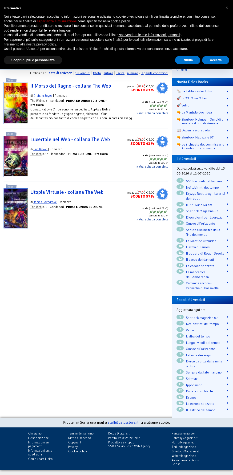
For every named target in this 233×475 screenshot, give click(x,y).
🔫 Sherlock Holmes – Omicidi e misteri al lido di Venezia (200, 121)
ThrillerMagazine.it (184, 447)
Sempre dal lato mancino (204, 372)
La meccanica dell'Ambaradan (197, 274)
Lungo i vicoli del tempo (203, 343)
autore (108, 73)
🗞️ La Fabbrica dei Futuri (195, 91)
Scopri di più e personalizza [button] (33, 60)
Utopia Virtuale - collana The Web (67, 192)
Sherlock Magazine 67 (202, 211)
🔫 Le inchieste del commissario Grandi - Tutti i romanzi (200, 146)
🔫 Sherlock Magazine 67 (195, 137)
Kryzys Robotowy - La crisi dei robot (205, 196)
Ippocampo (194, 385)
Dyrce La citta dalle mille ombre (204, 363)
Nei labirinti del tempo (202, 187)
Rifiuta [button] (188, 60)
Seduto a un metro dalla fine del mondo (203, 232)
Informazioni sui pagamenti (38, 444)
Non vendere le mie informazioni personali (149, 35)
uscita (120, 73)
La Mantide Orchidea (201, 241)
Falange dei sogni (199, 355)
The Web (36, 101)
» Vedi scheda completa (152, 113)
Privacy (73, 447)
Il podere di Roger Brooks (205, 253)
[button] (227, 7)
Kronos (191, 397)
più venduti (82, 73)
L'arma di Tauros (198, 247)
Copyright (74, 442)
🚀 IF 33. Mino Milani (192, 98)
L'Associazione (38, 438)
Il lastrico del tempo (201, 410)
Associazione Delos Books (185, 462)
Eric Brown (40, 149)
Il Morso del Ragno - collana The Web (70, 86)
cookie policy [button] (120, 21)
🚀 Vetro (183, 105)
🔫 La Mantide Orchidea (194, 112)
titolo (97, 73)
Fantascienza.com (184, 433)
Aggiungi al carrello (162, 88)
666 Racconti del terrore (204, 181)
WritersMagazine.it (184, 456)
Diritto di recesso (79, 438)
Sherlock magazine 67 (202, 318)
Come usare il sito (40, 459)
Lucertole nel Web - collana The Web (70, 139)
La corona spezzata (200, 266)
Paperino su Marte (199, 391)
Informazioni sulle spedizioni (40, 452)
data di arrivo (58, 73)
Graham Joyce (42, 96)
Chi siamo (35, 433)
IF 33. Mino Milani (199, 205)
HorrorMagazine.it (183, 442)
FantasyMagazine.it (184, 438)
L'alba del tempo (198, 336)
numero (132, 73)
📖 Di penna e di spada (193, 130)
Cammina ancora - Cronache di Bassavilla (202, 285)
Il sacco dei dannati (200, 259)
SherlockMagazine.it (185, 451)
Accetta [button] (216, 60)
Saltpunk (192, 379)
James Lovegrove (45, 202)
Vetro (190, 330)
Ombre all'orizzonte (200, 223)
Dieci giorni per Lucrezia (204, 217)
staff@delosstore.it (123, 422)
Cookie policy (77, 451)
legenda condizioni (154, 73)
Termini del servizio (81, 433)
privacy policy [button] (46, 44)
